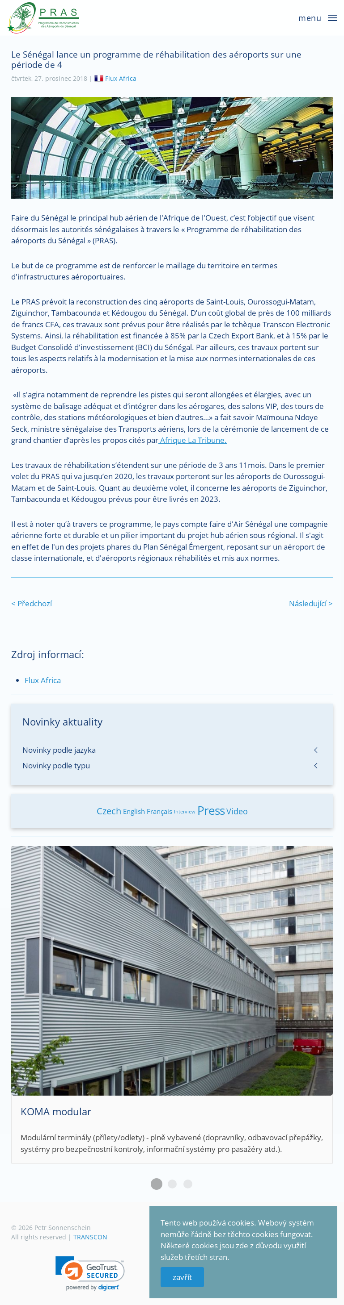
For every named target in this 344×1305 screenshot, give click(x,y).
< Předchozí (31, 603)
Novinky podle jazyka (59, 750)
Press (211, 810)
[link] (90, 1273)
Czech (109, 811)
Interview (184, 811)
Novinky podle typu (56, 765)
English (134, 811)
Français (159, 811)
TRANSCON (90, 1237)
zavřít (182, 1277)
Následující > (311, 603)
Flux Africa (120, 78)
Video (237, 811)
